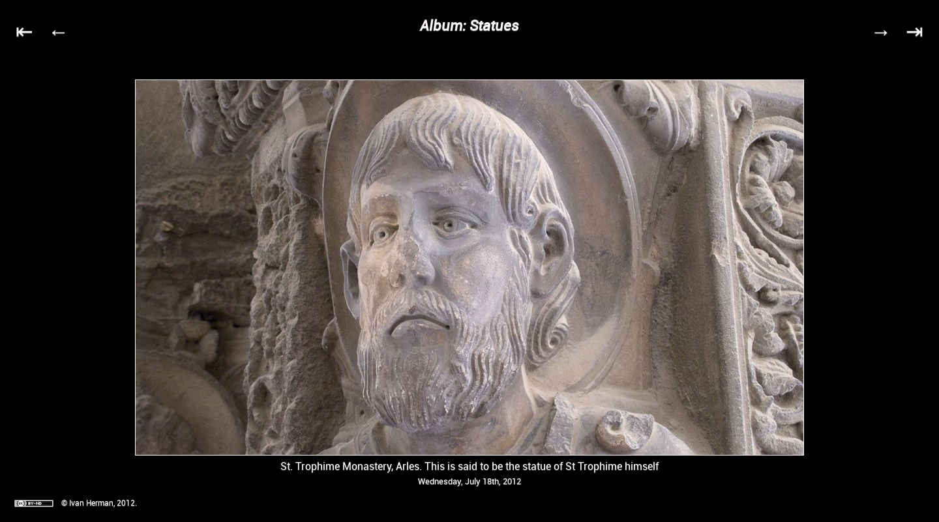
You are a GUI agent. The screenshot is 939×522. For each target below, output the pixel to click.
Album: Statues (469, 25)
